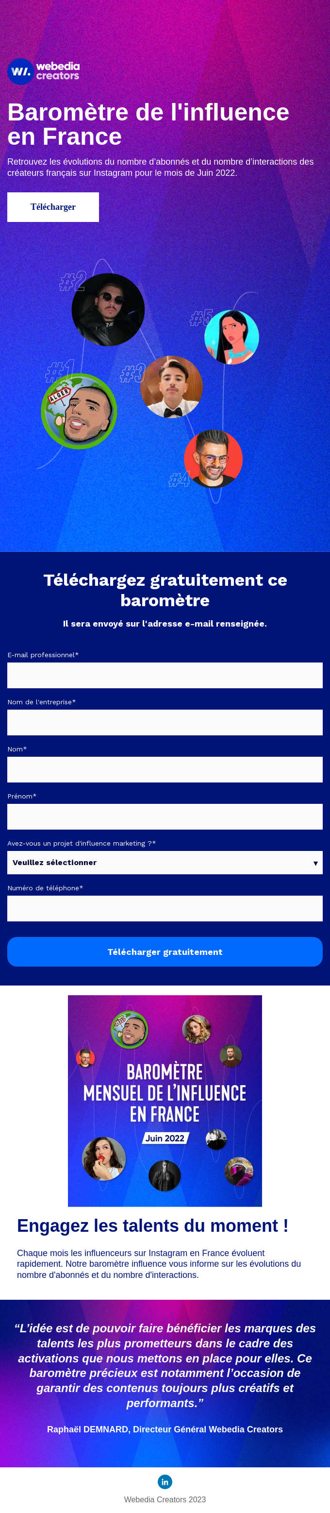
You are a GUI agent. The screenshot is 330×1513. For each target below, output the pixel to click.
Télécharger (53, 207)
